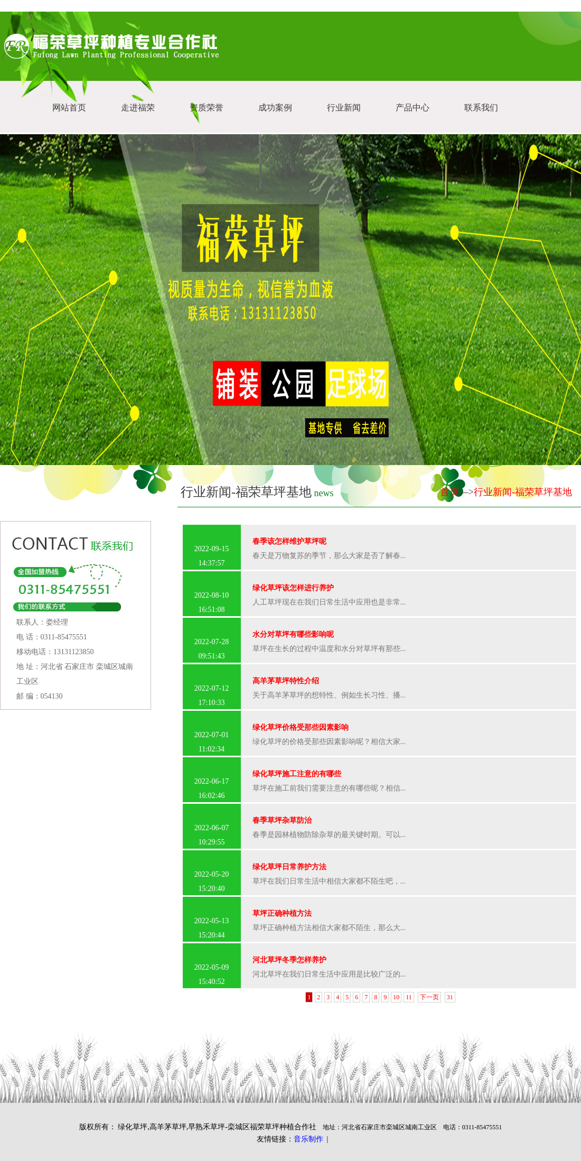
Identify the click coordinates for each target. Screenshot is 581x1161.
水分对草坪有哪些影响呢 (293, 634)
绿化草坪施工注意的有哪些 (296, 774)
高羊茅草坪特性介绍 (285, 681)
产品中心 (412, 107)
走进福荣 (138, 107)
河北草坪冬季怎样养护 (289, 960)
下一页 (429, 997)
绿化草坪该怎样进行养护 (293, 588)
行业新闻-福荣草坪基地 (523, 492)
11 (409, 997)
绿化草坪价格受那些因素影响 (300, 727)
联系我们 (481, 107)
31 (450, 997)
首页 (449, 492)
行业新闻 (344, 107)
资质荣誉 (206, 107)
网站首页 (69, 107)
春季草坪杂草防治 (282, 820)
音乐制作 (308, 1139)
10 (396, 997)
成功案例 (275, 107)
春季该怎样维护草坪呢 (289, 541)
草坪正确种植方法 (282, 913)
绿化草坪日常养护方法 (289, 867)
